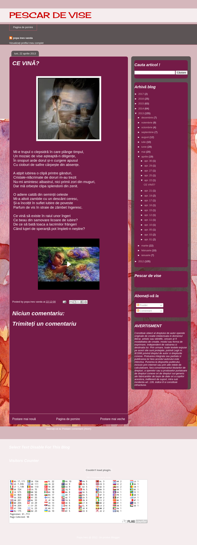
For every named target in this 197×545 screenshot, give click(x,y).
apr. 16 (148, 205)
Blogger (115, 537)
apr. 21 (148, 190)
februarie (146, 250)
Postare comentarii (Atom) (76, 428)
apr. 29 (148, 165)
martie (145, 245)
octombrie (147, 127)
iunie (144, 146)
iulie (144, 142)
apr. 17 (148, 200)
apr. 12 (148, 215)
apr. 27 (148, 170)
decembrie (147, 117)
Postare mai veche (112, 419)
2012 (141, 261)
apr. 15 (148, 210)
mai (143, 151)
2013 (141, 113)
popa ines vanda (23, 38)
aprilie (145, 156)
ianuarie (146, 255)
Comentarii (144, 310)
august (145, 137)
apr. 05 (148, 229)
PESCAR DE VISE (50, 15)
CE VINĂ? (149, 184)
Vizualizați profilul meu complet (26, 43)
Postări (142, 305)
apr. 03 (148, 234)
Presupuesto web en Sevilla (100, 477)
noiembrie (147, 122)
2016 (141, 98)
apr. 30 (148, 160)
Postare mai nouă (24, 419)
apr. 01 (148, 239)
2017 (141, 93)
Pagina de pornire (23, 27)
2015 (141, 103)
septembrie (147, 132)
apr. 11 (148, 219)
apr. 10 (148, 224)
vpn (88, 477)
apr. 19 (148, 195)
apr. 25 (148, 175)
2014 (141, 108)
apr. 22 (148, 180)
